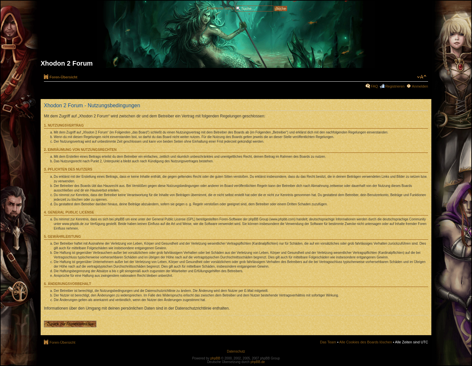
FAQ (374, 86)
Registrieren (394, 86)
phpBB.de (257, 362)
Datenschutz (236, 351)
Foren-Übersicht (63, 77)
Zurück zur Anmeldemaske (70, 324)
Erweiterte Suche (220, 8)
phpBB (215, 358)
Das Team (328, 342)
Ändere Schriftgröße (421, 77)
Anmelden (420, 86)
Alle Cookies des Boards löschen (365, 342)
